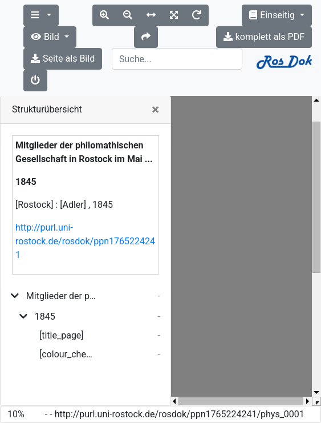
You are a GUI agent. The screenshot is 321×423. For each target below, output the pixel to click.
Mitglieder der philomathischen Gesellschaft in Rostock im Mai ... (61, 296)
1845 (45, 316)
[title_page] (61, 335)
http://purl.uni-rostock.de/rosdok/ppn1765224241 (85, 241)
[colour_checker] (67, 354)
